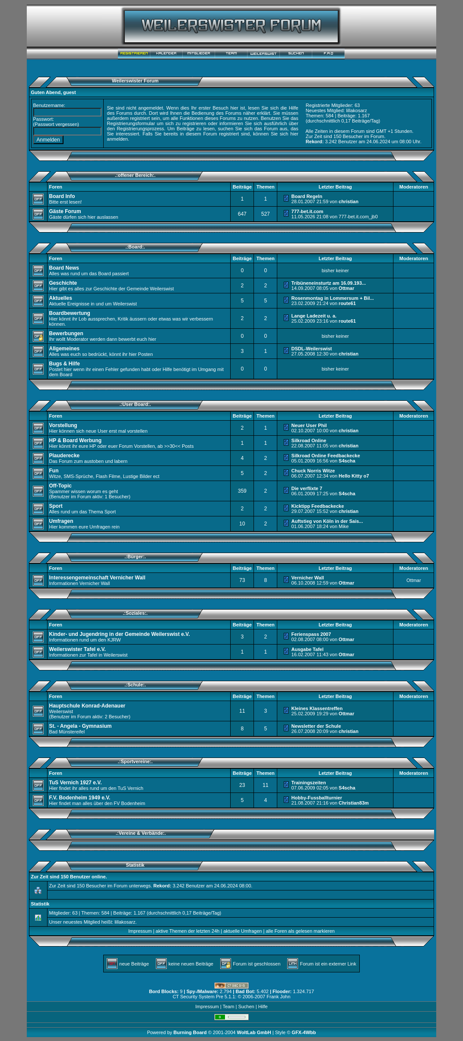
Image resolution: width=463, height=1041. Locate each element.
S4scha (347, 460)
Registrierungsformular (131, 123)
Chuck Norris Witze (313, 470)
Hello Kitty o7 (354, 475)
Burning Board (191, 1032)
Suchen (246, 1006)
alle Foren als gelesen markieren (300, 931)
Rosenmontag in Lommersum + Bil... (333, 298)
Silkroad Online (309, 440)
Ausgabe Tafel (307, 649)
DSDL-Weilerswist (312, 348)
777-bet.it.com (307, 211)
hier (294, 133)
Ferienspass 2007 (311, 634)
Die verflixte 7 (307, 488)
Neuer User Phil (309, 425)
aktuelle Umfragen (242, 931)
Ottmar (346, 288)
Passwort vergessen (56, 124)
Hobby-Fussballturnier (317, 797)
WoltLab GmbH (254, 1032)
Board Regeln (307, 196)
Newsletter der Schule (316, 726)
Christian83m (354, 802)
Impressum (140, 931)
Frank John (278, 996)
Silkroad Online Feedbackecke (326, 455)
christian (348, 201)
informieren (231, 123)
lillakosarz (356, 110)
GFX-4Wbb (304, 1032)
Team (228, 1006)
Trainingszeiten (309, 782)
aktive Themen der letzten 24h (187, 931)
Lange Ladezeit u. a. (314, 315)
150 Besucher (348, 136)
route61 (347, 303)
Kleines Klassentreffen (317, 708)
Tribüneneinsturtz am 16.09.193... (329, 283)
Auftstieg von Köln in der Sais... (327, 521)
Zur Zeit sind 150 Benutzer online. (69, 876)
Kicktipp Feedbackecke (318, 506)
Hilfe (263, 1006)
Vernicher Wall (308, 577)
